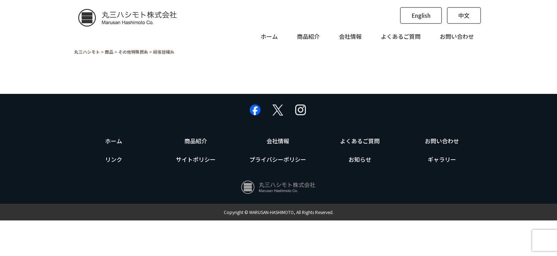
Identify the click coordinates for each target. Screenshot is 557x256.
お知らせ (359, 159)
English (421, 15)
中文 (464, 15)
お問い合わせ (457, 36)
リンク (113, 159)
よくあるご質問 (401, 36)
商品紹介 (308, 36)
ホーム (269, 36)
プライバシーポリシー (277, 159)
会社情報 (350, 36)
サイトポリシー (196, 159)
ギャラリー (442, 159)
